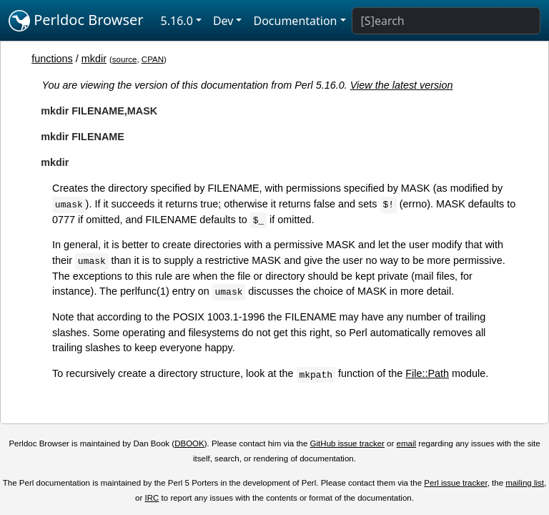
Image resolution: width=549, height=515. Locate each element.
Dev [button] (223, 21)
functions (52, 58)
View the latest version (401, 85)
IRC (152, 498)
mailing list (524, 483)
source (124, 59)
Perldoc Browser (76, 20)
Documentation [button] (295, 21)
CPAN (153, 59)
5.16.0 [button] (177, 21)
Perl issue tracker (455, 483)
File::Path (427, 373)
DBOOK (189, 443)
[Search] (446, 20)
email (407, 443)
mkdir (94, 58)
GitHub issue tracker (347, 443)
